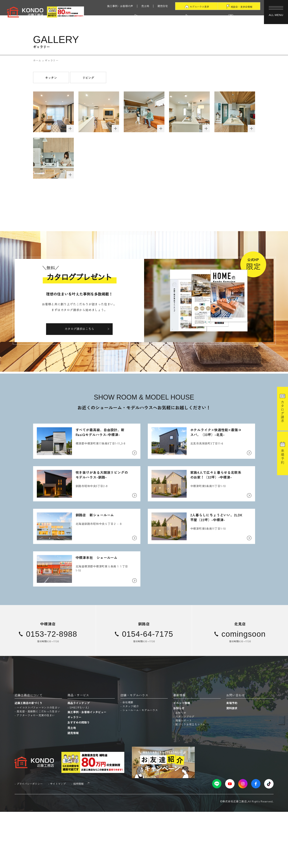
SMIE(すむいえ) (79, 757)
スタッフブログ (184, 767)
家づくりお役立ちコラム (190, 774)
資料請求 (231, 758)
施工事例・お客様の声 (120, 6)
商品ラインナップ (79, 753)
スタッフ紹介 (130, 756)
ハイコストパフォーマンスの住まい (38, 757)
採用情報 (78, 834)
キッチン (51, 77)
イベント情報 (181, 753)
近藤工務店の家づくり (28, 753)
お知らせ (178, 758)
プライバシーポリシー (30, 834)
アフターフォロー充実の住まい (36, 765)
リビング (88, 77)
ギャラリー (74, 767)
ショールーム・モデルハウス (140, 760)
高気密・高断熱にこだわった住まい (38, 761)
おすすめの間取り (79, 772)
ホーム (37, 60)
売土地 (145, 6)
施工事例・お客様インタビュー (87, 762)
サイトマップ (58, 834)
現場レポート (183, 770)
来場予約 (231, 753)
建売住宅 (162, 6)
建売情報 (73, 783)
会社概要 (127, 752)
